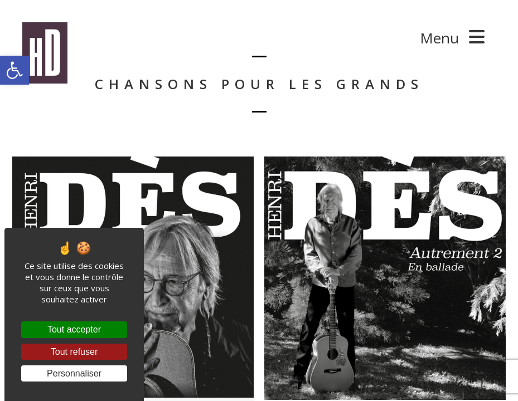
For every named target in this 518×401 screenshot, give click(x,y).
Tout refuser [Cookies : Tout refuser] (74, 351)
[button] (14, 70)
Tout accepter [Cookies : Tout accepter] (74, 329)
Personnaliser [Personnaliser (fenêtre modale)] (74, 373)
